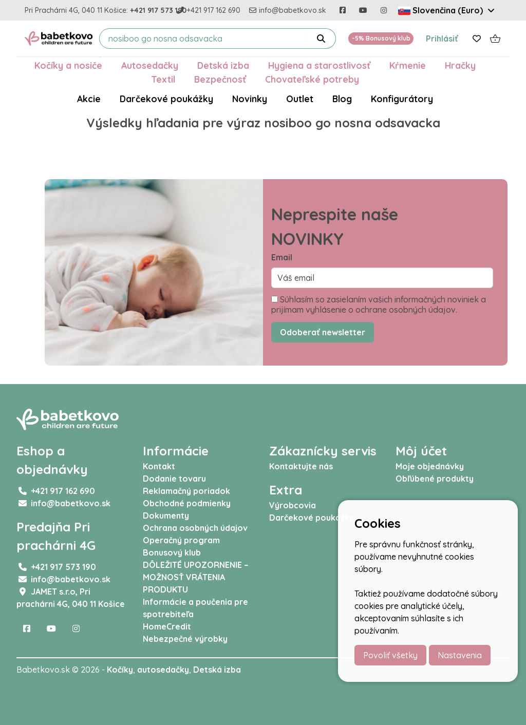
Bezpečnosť (220, 79)
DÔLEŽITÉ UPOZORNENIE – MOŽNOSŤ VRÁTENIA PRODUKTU (196, 577)
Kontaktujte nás (301, 466)
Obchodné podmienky (187, 503)
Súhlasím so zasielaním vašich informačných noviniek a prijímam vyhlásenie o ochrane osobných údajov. (378, 304)
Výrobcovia (292, 505)
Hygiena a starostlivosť (319, 65)
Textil (163, 79)
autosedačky (163, 669)
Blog (342, 98)
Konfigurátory (402, 98)
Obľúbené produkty (435, 478)
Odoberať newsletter (322, 332)
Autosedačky (149, 65)
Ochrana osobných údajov (195, 528)
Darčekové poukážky (166, 98)
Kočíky (120, 669)
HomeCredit (167, 626)
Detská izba (223, 65)
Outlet (299, 98)
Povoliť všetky (390, 655)
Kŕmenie (407, 65)
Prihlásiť (442, 38)
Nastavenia (460, 655)
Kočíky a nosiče (68, 65)
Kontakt (159, 466)
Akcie (89, 98)
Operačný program (181, 540)
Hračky (460, 65)
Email (281, 257)
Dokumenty (166, 515)
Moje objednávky (430, 466)
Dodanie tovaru (174, 478)
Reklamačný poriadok (186, 491)
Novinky (249, 98)
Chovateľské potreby (312, 79)
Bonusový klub (172, 552)
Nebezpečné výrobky (185, 639)
